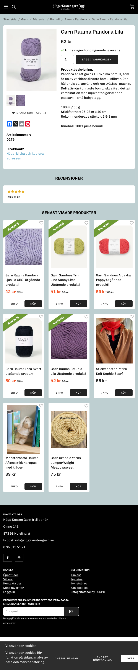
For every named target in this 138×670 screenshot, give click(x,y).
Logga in (9, 592)
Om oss (76, 575)
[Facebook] (9, 124)
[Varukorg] (132, 6)
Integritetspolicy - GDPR (88, 592)
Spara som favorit (29, 112)
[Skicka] (71, 611)
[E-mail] (22, 124)
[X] (16, 124)
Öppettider (10, 575)
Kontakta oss (12, 583)
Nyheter (77, 579)
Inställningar (66, 658)
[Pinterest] (28, 124)
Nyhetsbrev (79, 583)
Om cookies (79, 587)
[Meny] (6, 6)
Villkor (8, 579)
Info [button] (14, 303)
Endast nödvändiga (102, 658)
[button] (33, 303)
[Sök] (13, 7)
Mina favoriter (13, 587)
